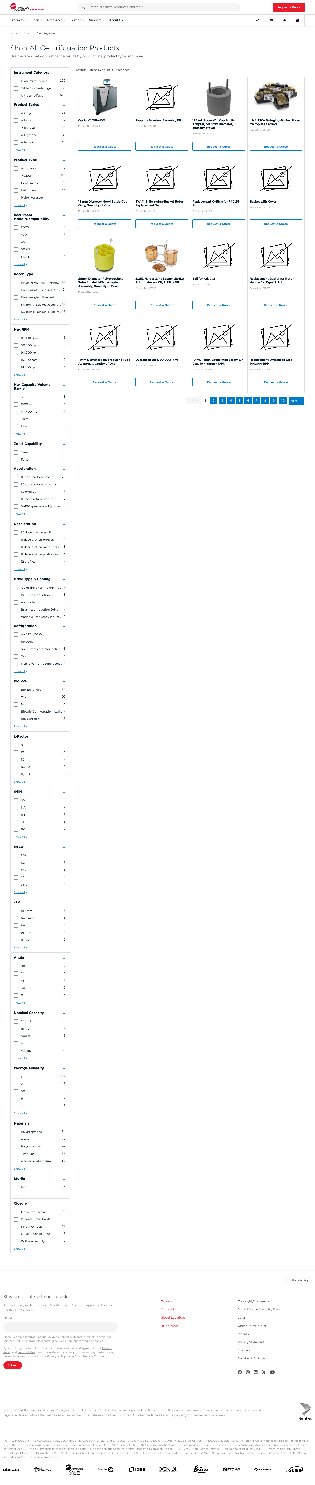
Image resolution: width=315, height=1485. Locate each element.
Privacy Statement (251, 1342)
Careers (166, 1301)
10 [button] (283, 400)
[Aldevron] (43, 1470)
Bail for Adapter (203, 278)
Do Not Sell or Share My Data (259, 1309)
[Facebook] (240, 1373)
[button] (83, 7)
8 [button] (265, 400)
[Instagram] (248, 1373)
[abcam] (11, 1470)
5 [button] (239, 400)
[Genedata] (106, 1470)
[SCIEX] (295, 1470)
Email (8, 1318)
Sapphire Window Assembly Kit (158, 120)
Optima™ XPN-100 (91, 120)
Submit (12, 1365)
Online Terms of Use (252, 1326)
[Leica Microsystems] (200, 1470)
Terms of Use (26, 1352)
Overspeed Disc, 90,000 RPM (156, 359)
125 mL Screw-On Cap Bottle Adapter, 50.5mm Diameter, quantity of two (213, 124)
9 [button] (274, 400)
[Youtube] (272, 1373)
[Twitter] (264, 1373)
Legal (242, 1317)
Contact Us (169, 1309)
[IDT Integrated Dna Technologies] (168, 1470)
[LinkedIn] (256, 1373)
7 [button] (257, 400)
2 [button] (214, 400)
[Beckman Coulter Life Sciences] (74, 1470)
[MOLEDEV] (232, 1470)
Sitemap (244, 1350)
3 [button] (222, 400)
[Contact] (257, 20)
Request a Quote (288, 7)
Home (14, 33)
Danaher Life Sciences (254, 1358)
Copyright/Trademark (253, 1301)
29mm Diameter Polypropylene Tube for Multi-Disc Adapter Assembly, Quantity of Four (100, 282)
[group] (40, 81)
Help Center (169, 1326)
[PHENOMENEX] (263, 1470)
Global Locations (173, 1317)
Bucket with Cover (263, 201)
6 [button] (248, 400)
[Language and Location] (298, 20)
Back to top (298, 1280)
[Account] (284, 20)
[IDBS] (137, 1470)
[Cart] (271, 20)
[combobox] (158, 7)
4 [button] (231, 400)
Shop (27, 33)
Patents (243, 1334)
